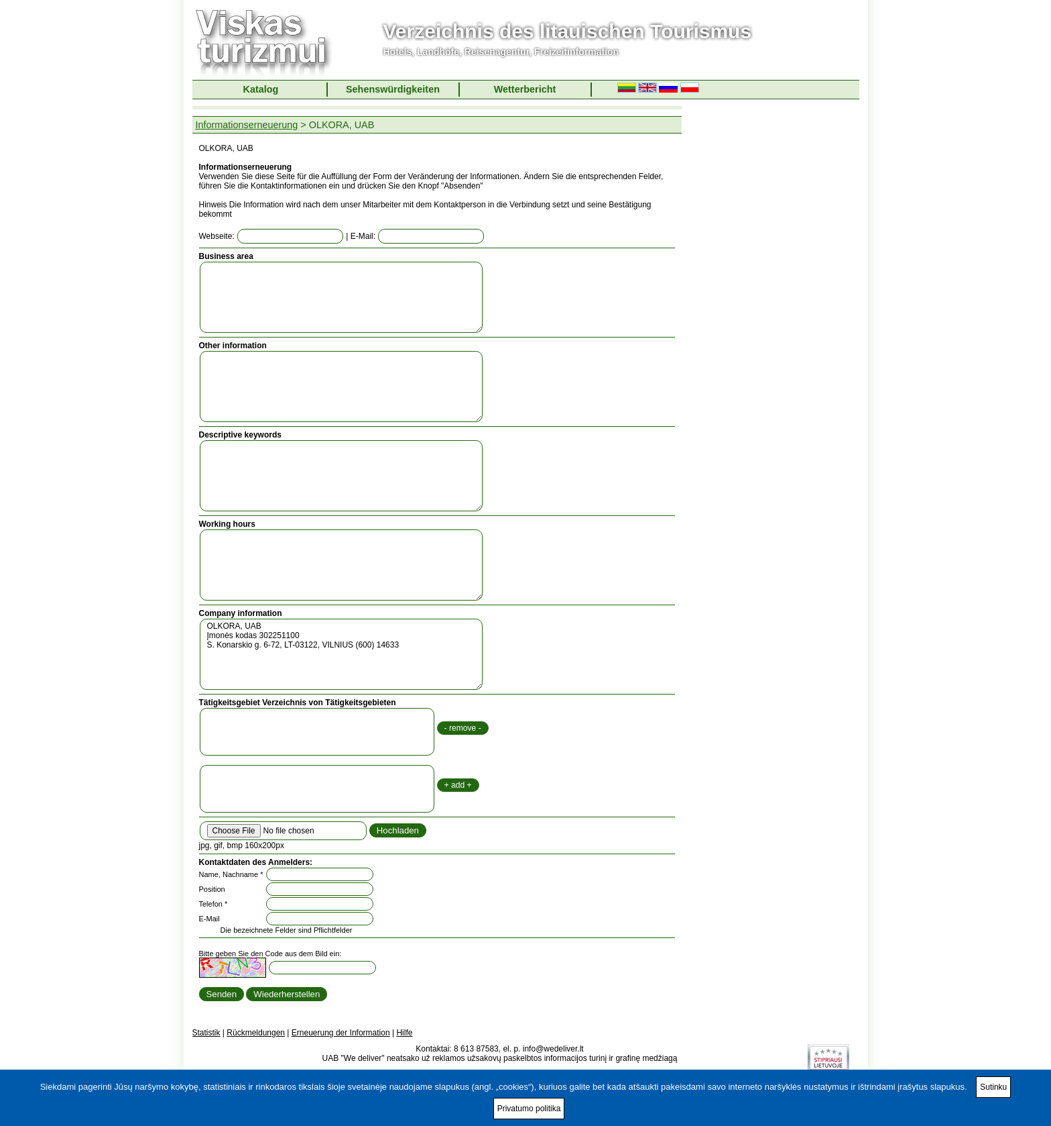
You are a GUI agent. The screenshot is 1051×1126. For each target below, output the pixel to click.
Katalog (261, 89)
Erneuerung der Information (341, 1032)
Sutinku (993, 1087)
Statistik (206, 1032)
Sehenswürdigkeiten (393, 89)
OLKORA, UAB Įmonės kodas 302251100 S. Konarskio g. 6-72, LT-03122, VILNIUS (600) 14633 (341, 654)
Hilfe (404, 1032)
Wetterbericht (525, 89)
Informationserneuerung (247, 124)
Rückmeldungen (256, 1032)
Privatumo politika (529, 1108)
